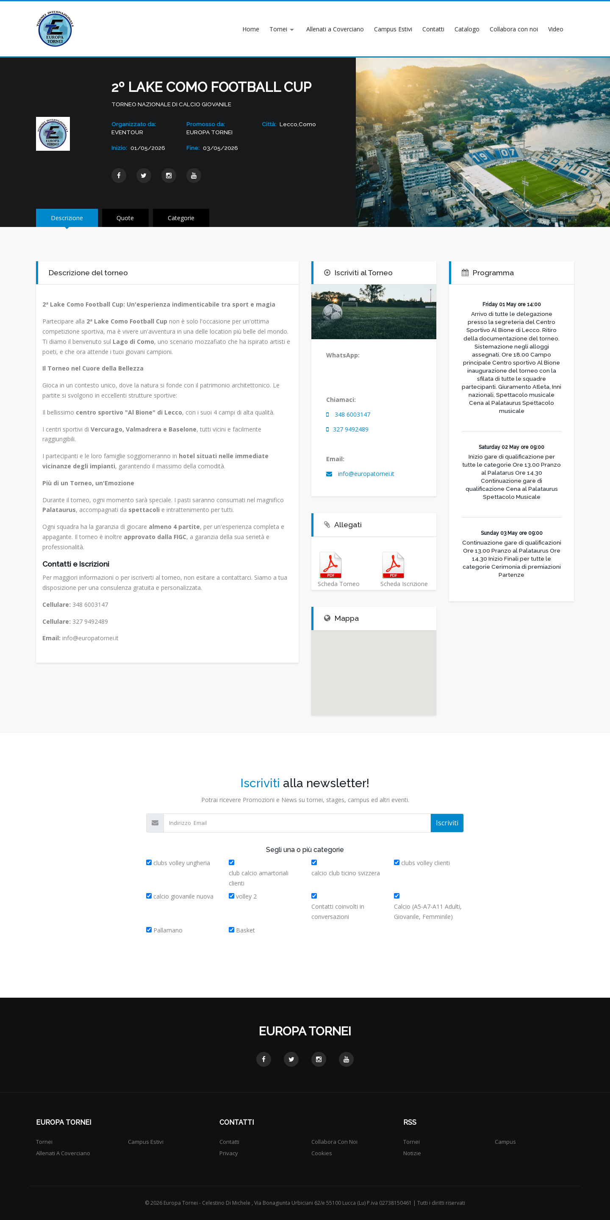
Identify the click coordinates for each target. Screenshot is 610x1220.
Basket (245, 930)
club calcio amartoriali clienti (258, 878)
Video (555, 29)
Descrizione (67, 218)
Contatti (433, 29)
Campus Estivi (393, 29)
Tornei (278, 29)
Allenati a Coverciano (335, 29)
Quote (125, 218)
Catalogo (467, 29)
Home (250, 29)
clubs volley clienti (425, 863)
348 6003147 (352, 414)
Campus (505, 1141)
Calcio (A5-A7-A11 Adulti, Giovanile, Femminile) (428, 911)
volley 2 (246, 896)
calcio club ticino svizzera (345, 873)
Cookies (321, 1153)
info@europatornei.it (365, 474)
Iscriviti (447, 822)
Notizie (412, 1153)
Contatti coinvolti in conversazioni (337, 911)
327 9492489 (351, 429)
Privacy (228, 1153)
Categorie (181, 218)
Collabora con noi (514, 29)
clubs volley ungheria (181, 863)
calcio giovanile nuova (183, 896)
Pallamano (168, 930)
